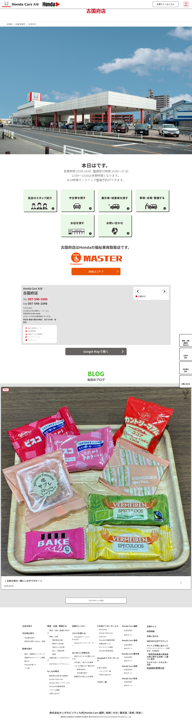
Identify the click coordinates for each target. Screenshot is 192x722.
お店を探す (20, 24)
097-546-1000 (37, 300)
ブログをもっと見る (96, 601)
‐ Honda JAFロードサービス (58, 684)
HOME (9, 24)
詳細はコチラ (96, 272)
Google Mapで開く (96, 352)
